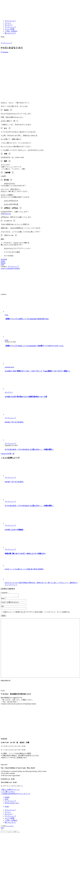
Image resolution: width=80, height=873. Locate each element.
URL (2, 607)
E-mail (3, 603)
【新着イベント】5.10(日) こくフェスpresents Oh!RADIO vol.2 (27, 319)
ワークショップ (6, 43)
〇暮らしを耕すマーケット (10, 790)
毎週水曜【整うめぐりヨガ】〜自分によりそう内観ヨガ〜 (25, 553)
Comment (4, 592)
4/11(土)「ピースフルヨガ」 (14, 422)
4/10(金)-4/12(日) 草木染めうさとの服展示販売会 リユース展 (26, 396)
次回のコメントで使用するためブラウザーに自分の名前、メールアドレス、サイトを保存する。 (37, 612)
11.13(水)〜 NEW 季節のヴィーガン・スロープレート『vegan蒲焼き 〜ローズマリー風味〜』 (37, 371)
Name (3, 599)
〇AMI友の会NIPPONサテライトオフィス (15, 794)
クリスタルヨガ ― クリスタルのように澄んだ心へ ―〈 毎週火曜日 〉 (29, 449)
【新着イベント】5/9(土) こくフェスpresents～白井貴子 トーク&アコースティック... (34, 346)
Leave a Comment (6, 268)
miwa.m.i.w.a (6, 213)
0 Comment (4, 52)
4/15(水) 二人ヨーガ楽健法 (15, 529)
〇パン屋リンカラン (8, 792)
